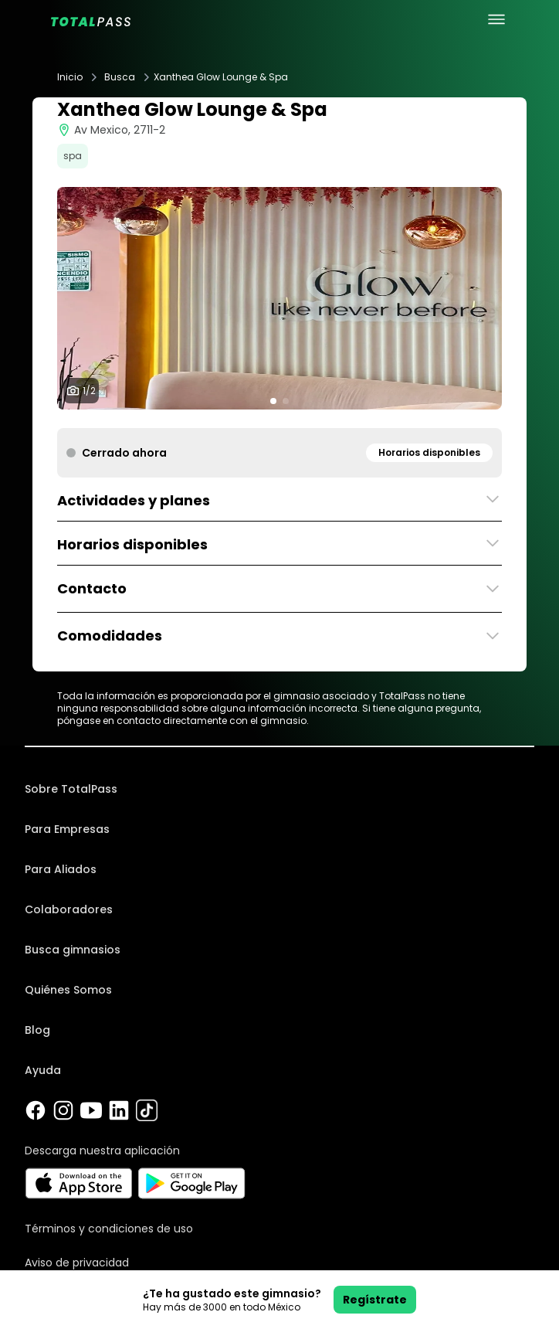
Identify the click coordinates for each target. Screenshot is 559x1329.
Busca (119, 77)
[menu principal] (496, 19)
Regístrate (375, 1299)
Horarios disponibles (429, 452)
